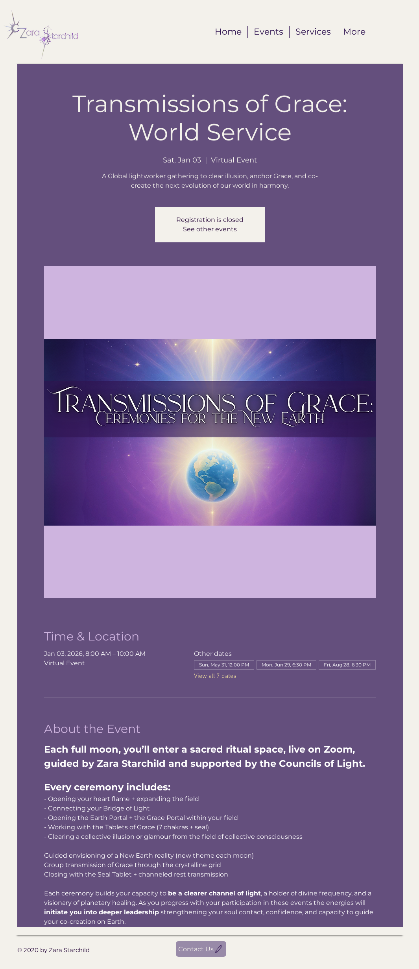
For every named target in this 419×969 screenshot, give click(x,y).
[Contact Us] (201, 949)
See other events (210, 229)
